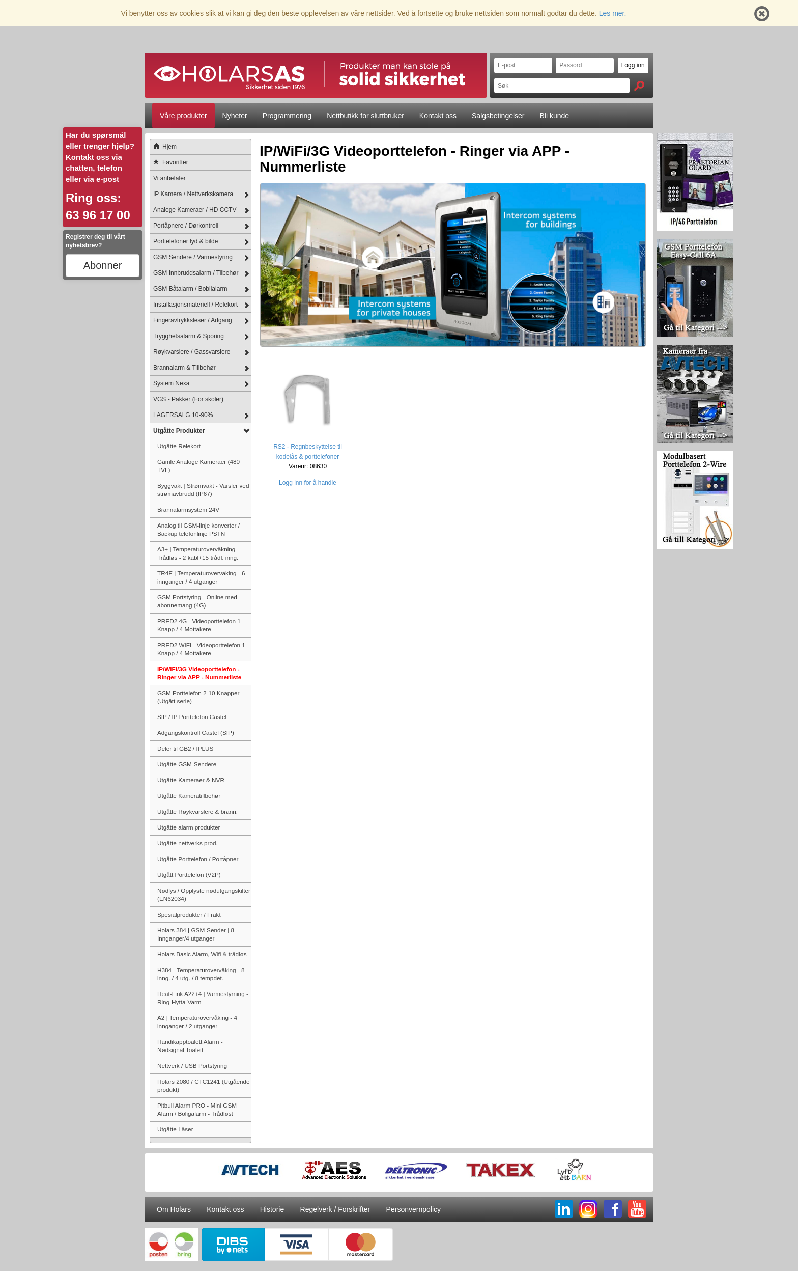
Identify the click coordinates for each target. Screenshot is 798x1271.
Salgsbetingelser (498, 116)
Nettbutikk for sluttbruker (365, 116)
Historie (272, 1209)
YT (637, 1209)
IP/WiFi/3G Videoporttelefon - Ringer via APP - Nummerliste (199, 673)
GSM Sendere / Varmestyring (193, 257)
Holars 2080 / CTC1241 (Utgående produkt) (203, 1085)
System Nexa (171, 383)
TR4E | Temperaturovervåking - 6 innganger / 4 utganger (201, 577)
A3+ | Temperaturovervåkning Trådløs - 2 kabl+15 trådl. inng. (197, 553)
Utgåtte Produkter (179, 430)
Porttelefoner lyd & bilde (185, 241)
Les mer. (612, 13)
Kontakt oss (438, 116)
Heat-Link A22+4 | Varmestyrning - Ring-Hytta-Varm (202, 997)
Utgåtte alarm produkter (188, 827)
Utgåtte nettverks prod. (187, 843)
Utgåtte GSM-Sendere (186, 764)
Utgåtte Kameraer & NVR (190, 780)
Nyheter (234, 116)
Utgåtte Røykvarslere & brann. (197, 811)
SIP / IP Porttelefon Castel (191, 716)
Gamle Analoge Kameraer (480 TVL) (198, 465)
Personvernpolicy (413, 1209)
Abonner (102, 265)
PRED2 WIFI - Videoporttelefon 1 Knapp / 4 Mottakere (201, 649)
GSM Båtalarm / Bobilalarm (190, 288)
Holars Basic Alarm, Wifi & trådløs (202, 954)
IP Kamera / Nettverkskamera (193, 194)
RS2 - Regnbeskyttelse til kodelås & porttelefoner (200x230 (307, 457)
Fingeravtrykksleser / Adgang (192, 320)
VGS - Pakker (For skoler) (188, 399)
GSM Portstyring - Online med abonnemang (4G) (197, 601)
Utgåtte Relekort (179, 446)
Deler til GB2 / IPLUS (185, 748)
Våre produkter (183, 116)
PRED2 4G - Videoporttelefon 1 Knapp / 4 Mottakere (199, 625)
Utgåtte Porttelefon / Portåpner (197, 858)
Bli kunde (554, 116)
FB (613, 1209)
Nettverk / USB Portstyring (192, 1065)
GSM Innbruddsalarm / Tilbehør (195, 273)
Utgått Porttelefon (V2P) (189, 874)
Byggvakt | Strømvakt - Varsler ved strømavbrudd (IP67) (203, 489)
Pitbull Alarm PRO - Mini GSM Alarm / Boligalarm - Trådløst (197, 1109)
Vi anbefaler (169, 178)
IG (588, 1209)
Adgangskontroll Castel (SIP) (195, 732)
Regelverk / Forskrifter (335, 1209)
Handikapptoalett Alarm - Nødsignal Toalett (190, 1045)
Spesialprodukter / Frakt (189, 914)
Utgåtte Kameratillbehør (188, 795)
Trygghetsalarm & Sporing (188, 336)
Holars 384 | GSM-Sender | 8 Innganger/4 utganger (195, 934)
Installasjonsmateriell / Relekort (195, 304)
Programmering (287, 116)
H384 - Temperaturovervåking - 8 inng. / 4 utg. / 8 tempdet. (201, 973)
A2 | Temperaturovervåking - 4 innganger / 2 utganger (197, 1021)
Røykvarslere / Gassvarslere (191, 351)
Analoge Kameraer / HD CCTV (194, 209)
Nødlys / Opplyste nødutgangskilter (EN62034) (203, 894)
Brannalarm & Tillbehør (184, 367)
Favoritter (169, 162)
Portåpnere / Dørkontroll (185, 225)
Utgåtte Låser (175, 1129)
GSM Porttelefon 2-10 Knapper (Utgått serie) (198, 696)
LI (564, 1209)
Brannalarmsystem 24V (188, 509)
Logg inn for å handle (307, 482)
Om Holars (174, 1209)
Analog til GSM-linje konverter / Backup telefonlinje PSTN (198, 529)
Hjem (163, 146)
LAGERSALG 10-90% (183, 415)
